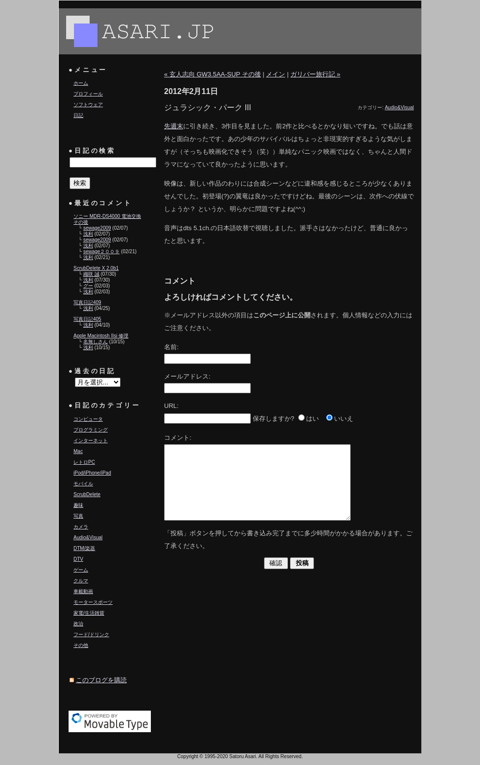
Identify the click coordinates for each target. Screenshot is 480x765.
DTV (78, 559)
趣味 (78, 505)
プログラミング (90, 429)
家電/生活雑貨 (88, 613)
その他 (80, 645)
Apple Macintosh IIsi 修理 (100, 335)
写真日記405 (87, 319)
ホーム (80, 83)
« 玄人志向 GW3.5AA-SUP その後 (212, 74)
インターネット (90, 440)
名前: (171, 347)
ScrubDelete (86, 494)
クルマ (80, 580)
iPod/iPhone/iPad (92, 473)
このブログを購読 (101, 680)
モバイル (83, 483)
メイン (275, 74)
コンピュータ (88, 419)
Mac (78, 451)
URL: (171, 405)
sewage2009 (97, 228)
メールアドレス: (187, 376)
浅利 (88, 234)
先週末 (173, 126)
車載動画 (83, 591)
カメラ (80, 526)
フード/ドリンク (91, 634)
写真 (78, 516)
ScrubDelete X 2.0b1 (96, 268)
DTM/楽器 (84, 548)
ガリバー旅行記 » (315, 74)
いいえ (343, 418)
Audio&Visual (87, 537)
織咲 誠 (91, 274)
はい (312, 418)
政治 (78, 623)
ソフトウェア (88, 104)
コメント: (178, 437)
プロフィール (88, 93)
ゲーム (80, 570)
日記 (78, 115)
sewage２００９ (101, 251)
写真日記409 (87, 302)
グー (88, 285)
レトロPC (84, 462)
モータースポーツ (93, 602)
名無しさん (95, 341)
